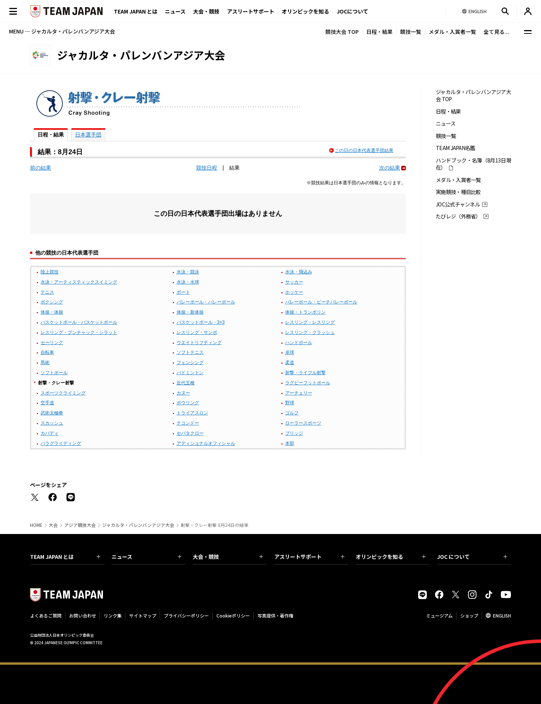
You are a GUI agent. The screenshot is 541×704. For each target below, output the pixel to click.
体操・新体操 (190, 312)
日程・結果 (379, 31)
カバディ (50, 433)
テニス (47, 292)
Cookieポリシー (233, 615)
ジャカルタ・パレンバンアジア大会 (138, 525)
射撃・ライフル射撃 (305, 372)
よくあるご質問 (46, 615)
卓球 (289, 352)
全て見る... (496, 31)
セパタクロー (190, 433)
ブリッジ (294, 433)
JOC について (472, 556)
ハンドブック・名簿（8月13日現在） (473, 164)
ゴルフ (292, 413)
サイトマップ (142, 615)
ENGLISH (502, 615)
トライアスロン (192, 413)
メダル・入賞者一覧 (452, 31)
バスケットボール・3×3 (201, 322)
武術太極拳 (52, 413)
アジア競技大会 (80, 525)
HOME (36, 525)
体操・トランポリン (305, 312)
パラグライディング (61, 443)
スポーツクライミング (63, 393)
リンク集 (113, 615)
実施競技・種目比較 (458, 192)
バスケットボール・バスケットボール (79, 322)
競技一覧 (410, 31)
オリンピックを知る (305, 11)
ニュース (175, 11)
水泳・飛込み (298, 272)
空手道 (47, 402)
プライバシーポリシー (186, 615)
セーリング (52, 342)
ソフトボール (54, 372)
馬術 (45, 362)
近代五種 (186, 382)
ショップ (469, 615)
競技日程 (206, 168)
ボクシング (52, 302)
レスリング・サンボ (197, 332)
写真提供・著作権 (275, 615)
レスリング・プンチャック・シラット (79, 332)
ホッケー (294, 292)
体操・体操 (52, 312)
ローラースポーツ (303, 423)
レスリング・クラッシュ (310, 332)
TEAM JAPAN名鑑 (455, 148)
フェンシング (190, 362)
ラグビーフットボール (307, 382)
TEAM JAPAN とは (65, 556)
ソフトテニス (190, 352)
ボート (183, 292)
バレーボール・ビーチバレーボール (321, 302)
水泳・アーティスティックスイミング (79, 282)
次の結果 (389, 168)
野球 (289, 402)
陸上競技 (50, 272)
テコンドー (188, 423)
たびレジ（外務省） (458, 216)
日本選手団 (88, 135)
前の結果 (40, 168)
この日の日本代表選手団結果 (364, 150)
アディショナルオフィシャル (206, 443)
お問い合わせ (82, 615)
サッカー (294, 282)
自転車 (47, 352)
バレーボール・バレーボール (206, 302)
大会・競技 (228, 556)
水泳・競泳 (188, 272)
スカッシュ (52, 423)
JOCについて (352, 11)
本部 (289, 443)
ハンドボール (298, 342)
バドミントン (190, 372)
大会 (53, 525)
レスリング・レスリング (310, 322)
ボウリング (188, 402)
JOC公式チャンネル (458, 204)
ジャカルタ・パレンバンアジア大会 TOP (473, 95)
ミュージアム (439, 615)
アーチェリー (298, 393)
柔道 (289, 362)
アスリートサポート (250, 11)
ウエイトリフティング (199, 342)
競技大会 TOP (342, 31)
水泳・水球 (188, 282)
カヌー (183, 393)
